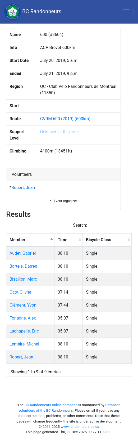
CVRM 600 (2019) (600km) (65, 118)
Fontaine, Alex (23, 318)
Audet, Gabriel (23, 253)
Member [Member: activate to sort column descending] (17, 239)
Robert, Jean (23, 187)
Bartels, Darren (23, 266)
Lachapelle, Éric (24, 331)
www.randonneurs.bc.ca (80, 426)
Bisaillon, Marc (23, 279)
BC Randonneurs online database (51, 405)
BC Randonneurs (32, 11)
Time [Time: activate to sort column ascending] (62, 239)
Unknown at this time (59, 131)
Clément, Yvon (23, 305)
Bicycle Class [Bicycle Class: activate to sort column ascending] (98, 239)
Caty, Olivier (20, 292)
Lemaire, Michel (24, 344)
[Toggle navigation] (126, 12)
